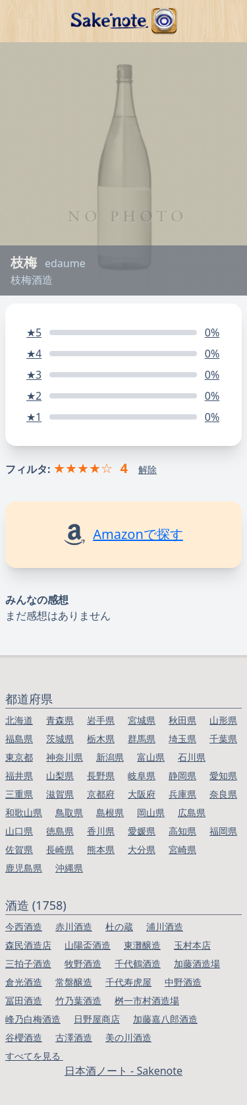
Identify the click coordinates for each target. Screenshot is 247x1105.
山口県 (19, 831)
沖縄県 (69, 868)
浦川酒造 (164, 926)
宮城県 (141, 720)
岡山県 (151, 812)
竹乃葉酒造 (78, 1000)
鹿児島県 (23, 868)
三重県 (19, 794)
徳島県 (60, 831)
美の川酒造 (128, 1037)
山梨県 (60, 775)
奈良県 (223, 794)
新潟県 (110, 757)
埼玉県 (182, 738)
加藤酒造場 (197, 963)
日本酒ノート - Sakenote (123, 1070)
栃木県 (101, 738)
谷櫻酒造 (23, 1037)
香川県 (101, 831)
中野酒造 (183, 982)
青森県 (60, 720)
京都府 (101, 794)
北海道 (19, 720)
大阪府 (141, 794)
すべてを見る (34, 1056)
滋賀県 (60, 794)
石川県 (192, 757)
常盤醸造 (73, 982)
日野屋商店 (97, 1019)
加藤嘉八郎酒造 (165, 1019)
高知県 (182, 831)
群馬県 (141, 738)
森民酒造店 (28, 945)
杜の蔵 (119, 926)
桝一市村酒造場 (147, 1000)
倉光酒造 (23, 982)
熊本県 (101, 849)
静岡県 (182, 775)
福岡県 (223, 831)
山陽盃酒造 (88, 945)
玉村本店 (192, 945)
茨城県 (60, 738)
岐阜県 (141, 775)
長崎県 (60, 849)
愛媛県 (141, 831)
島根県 (110, 812)
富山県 (151, 757)
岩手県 (101, 720)
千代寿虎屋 (128, 982)
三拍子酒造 (28, 963)
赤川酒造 (73, 926)
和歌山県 (23, 812)
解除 (147, 469)
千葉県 (223, 738)
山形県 (223, 720)
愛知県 (223, 775)
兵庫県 (182, 794)
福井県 (19, 775)
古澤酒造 (73, 1037)
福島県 (19, 738)
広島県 (192, 812)
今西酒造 (23, 926)
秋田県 (182, 720)
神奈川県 (64, 757)
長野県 (101, 775)
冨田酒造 (23, 1000)
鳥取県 (69, 812)
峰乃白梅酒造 (33, 1019)
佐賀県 (19, 849)
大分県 (141, 849)
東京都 (19, 757)
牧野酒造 (83, 963)
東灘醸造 (142, 945)
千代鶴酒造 (138, 963)
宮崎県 (182, 849)
